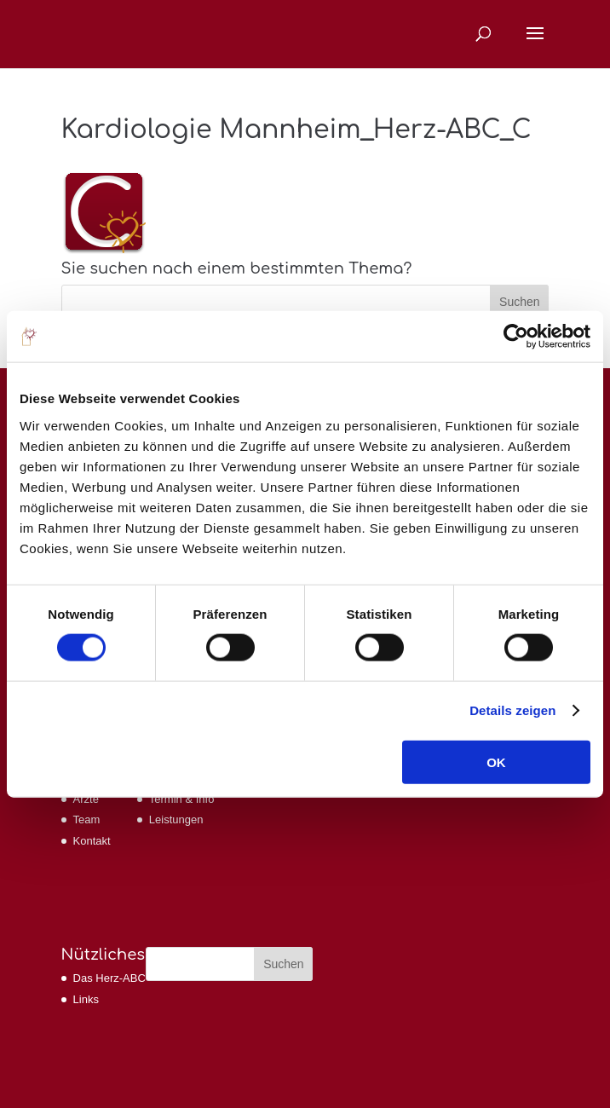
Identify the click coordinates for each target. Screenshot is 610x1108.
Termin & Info (182, 799)
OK (496, 761)
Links (86, 999)
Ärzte (86, 799)
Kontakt (92, 840)
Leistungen (176, 819)
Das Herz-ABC (109, 978)
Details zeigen (512, 710)
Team (87, 819)
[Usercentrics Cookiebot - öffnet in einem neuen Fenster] (515, 336)
